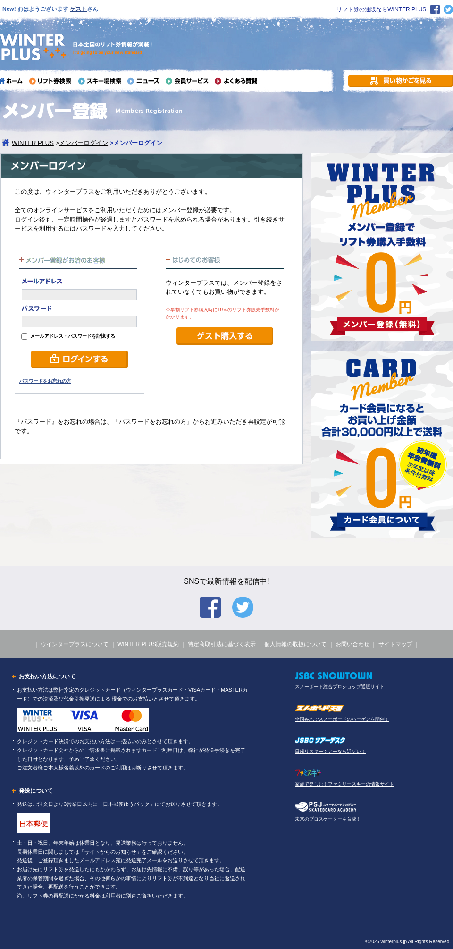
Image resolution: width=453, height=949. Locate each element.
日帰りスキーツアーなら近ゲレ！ (330, 751)
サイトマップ (395, 644)
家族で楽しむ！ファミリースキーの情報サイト (344, 784)
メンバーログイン (83, 142)
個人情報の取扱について (295, 644)
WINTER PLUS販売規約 (148, 644)
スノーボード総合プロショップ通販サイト (340, 686)
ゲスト (78, 9)
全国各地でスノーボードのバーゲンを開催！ (342, 719)
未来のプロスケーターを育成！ (328, 818)
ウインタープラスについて (75, 644)
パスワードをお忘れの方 (45, 381)
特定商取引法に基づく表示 (222, 644)
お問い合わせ (352, 644)
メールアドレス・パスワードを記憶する (68, 336)
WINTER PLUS (33, 142)
